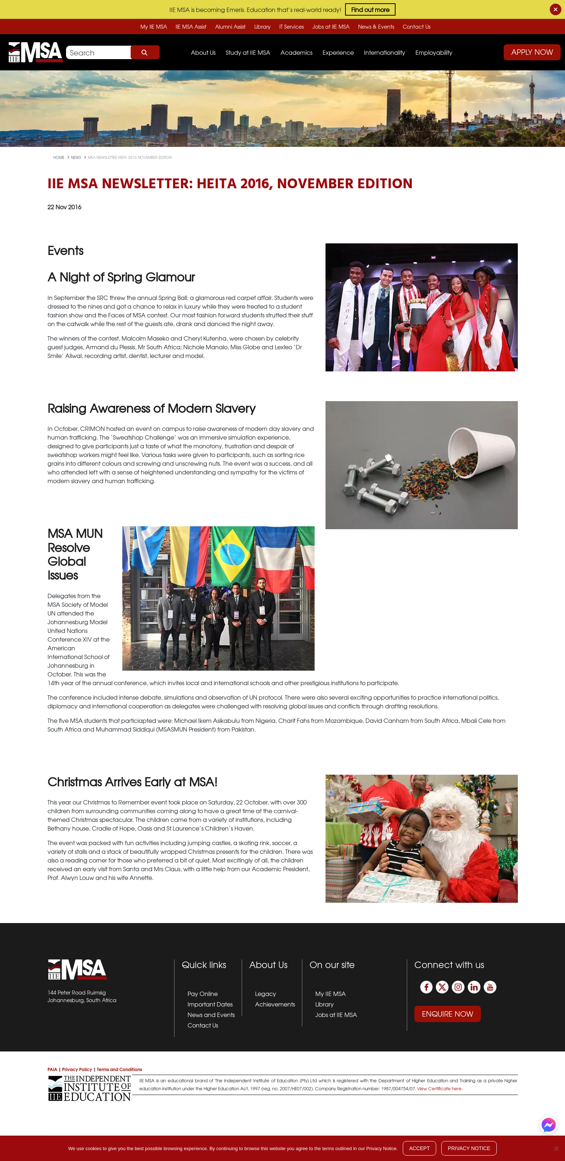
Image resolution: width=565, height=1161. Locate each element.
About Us (203, 52)
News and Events (211, 1014)
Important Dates (210, 1004)
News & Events (376, 26)
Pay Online (203, 993)
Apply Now (532, 51)
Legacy (265, 993)
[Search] (113, 52)
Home (59, 157)
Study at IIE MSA (248, 52)
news (76, 157)
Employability (434, 52)
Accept (419, 1148)
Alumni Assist (230, 26)
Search (145, 52)
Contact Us (416, 26)
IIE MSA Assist (191, 26)
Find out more (370, 9)
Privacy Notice (469, 1148)
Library (262, 26)
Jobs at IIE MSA (330, 26)
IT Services (291, 26)
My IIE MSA (153, 26)
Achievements (275, 1004)
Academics (296, 52)
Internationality (384, 52)
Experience (338, 52)
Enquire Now (447, 1013)
